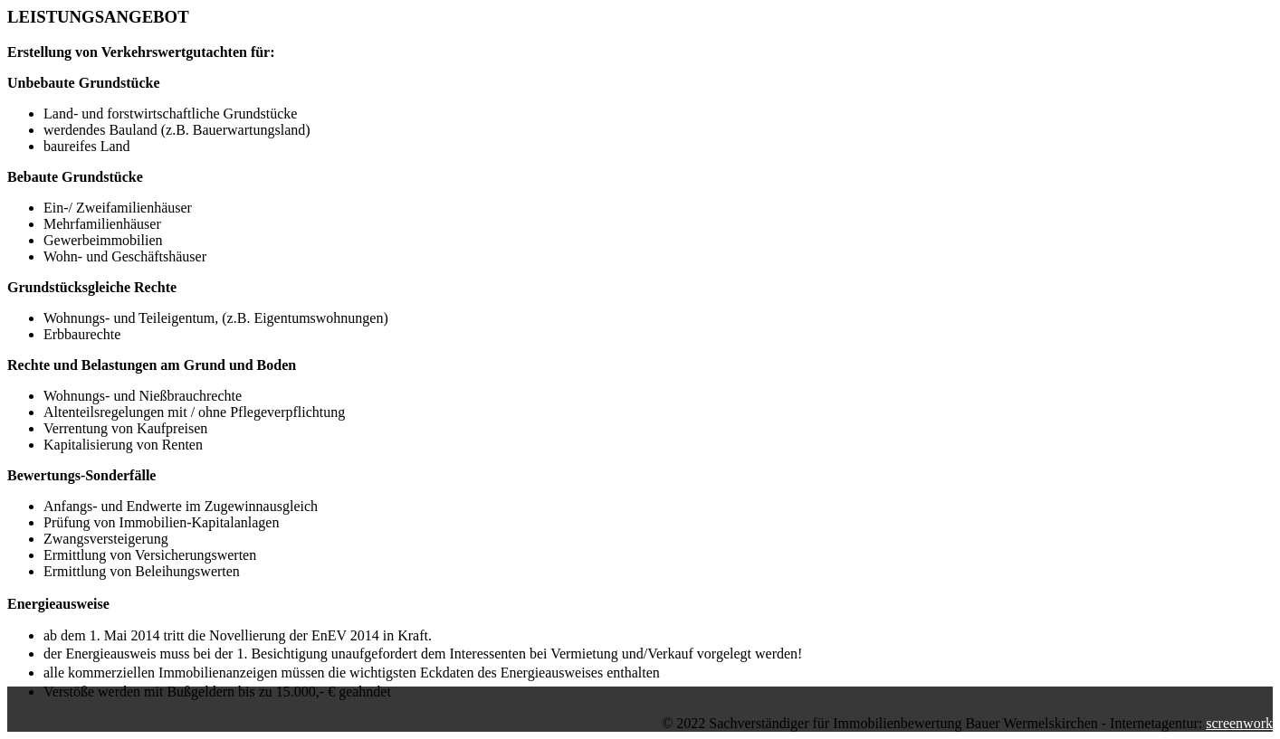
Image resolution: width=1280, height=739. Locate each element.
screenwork (1239, 723)
